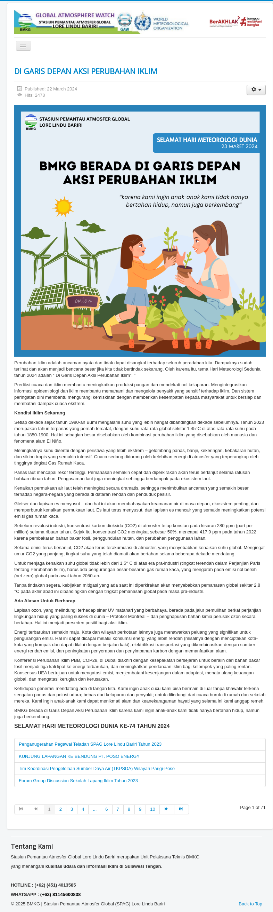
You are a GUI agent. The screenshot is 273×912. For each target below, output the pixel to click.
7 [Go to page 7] (118, 809)
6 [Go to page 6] (106, 809)
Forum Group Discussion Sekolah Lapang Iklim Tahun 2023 (78, 780)
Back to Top (250, 903)
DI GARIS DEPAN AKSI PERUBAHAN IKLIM (85, 71)
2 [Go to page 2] (60, 809)
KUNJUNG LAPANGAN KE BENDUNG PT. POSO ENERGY (79, 756)
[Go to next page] (167, 809)
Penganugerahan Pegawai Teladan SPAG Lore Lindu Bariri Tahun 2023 (90, 744)
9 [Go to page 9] (140, 809)
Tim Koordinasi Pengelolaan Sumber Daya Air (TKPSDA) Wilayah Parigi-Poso (97, 768)
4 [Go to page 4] (83, 809)
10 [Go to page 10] (152, 809)
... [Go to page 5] (95, 809)
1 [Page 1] (49, 809)
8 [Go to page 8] (129, 809)
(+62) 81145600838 (60, 894)
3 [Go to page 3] (72, 809)
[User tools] (256, 90)
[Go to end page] (181, 809)
